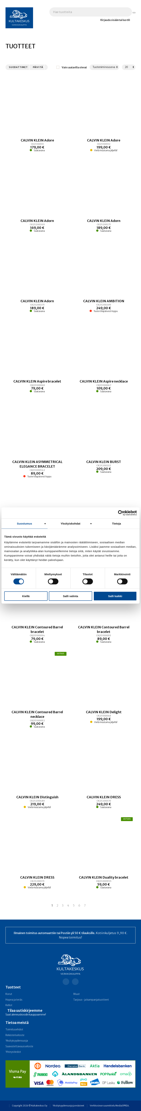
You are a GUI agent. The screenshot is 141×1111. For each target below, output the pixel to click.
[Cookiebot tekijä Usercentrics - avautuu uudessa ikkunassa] (121, 513)
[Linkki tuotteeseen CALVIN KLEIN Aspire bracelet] (37, 386)
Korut (9, 994)
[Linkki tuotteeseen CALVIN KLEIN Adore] (37, 145)
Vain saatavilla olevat (74, 67)
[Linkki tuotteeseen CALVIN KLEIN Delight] (104, 719)
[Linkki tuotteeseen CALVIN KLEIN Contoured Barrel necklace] (37, 719)
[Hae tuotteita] (134, 12)
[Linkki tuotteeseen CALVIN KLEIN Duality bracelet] (104, 882)
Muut (76, 994)
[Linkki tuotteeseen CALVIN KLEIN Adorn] (37, 225)
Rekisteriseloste (15, 1035)
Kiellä (26, 596)
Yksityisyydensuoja (17, 1040)
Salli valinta (70, 596)
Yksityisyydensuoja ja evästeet (68, 1105)
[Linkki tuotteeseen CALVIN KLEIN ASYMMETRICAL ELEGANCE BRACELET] (37, 469)
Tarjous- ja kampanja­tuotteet (91, 999)
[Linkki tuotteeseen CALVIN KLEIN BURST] (104, 469)
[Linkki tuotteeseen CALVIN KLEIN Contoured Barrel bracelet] (37, 634)
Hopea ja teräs (14, 999)
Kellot (9, 1005)
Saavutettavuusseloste (19, 1046)
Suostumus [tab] (24, 523)
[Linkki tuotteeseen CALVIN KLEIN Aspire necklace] (104, 386)
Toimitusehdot (14, 1029)
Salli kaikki (115, 596)
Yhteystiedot (13, 1051)
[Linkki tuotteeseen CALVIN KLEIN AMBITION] (104, 305)
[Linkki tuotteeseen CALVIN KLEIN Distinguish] (37, 801)
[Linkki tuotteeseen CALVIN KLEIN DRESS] (104, 801)
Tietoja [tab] (116, 523)
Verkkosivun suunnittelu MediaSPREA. (109, 1105)
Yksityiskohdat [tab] (70, 523)
